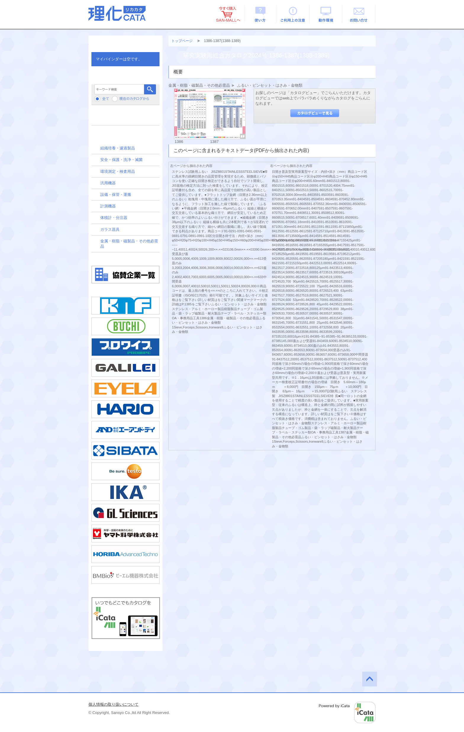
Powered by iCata (347, 712)
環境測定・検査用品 (117, 171)
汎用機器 (108, 183)
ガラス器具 (110, 229)
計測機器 (108, 206)
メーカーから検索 (125, 117)
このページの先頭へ (369, 679)
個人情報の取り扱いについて (113, 704)
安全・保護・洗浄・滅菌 (121, 159)
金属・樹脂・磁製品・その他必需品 (129, 244)
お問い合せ (359, 14)
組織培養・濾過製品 (117, 148)
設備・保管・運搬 (115, 194)
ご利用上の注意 (293, 14)
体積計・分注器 (113, 217)
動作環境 (326, 14)
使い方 (260, 14)
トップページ (182, 41)
